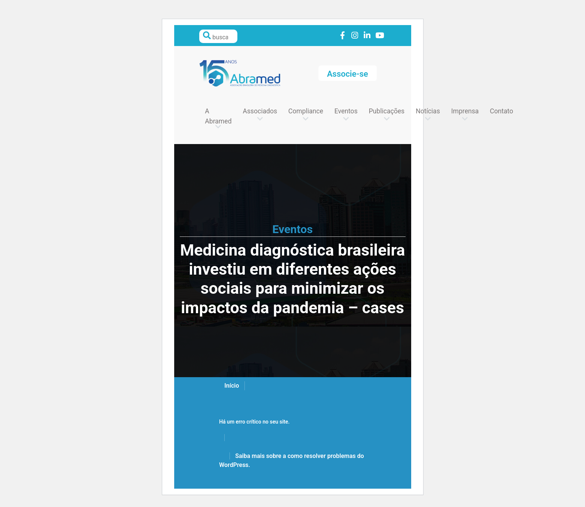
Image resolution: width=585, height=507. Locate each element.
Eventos (346, 111)
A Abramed (218, 116)
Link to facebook (342, 35)
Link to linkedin (367, 35)
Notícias (428, 111)
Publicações (386, 111)
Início (231, 385)
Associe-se (347, 74)
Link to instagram (355, 35)
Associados (260, 111)
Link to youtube (379, 35)
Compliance (305, 111)
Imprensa (465, 111)
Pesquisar (206, 35)
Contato (501, 111)
